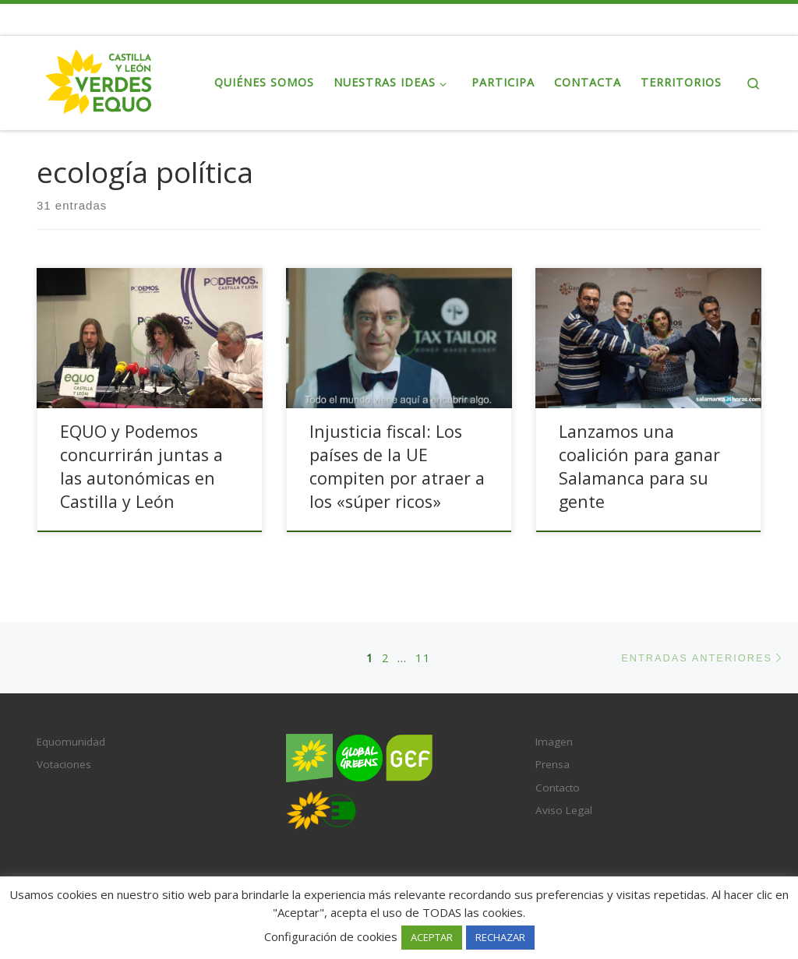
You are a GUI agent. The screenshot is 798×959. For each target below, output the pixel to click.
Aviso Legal (563, 810)
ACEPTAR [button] (432, 937)
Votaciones (64, 764)
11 (423, 657)
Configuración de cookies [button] (330, 936)
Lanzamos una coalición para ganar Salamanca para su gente (639, 466)
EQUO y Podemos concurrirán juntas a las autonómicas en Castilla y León (141, 466)
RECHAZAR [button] (500, 937)
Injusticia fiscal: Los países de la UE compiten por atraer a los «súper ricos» (397, 466)
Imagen (554, 742)
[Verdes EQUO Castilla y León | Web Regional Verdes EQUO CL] (99, 80)
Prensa (552, 764)
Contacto (557, 788)
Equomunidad (71, 742)
